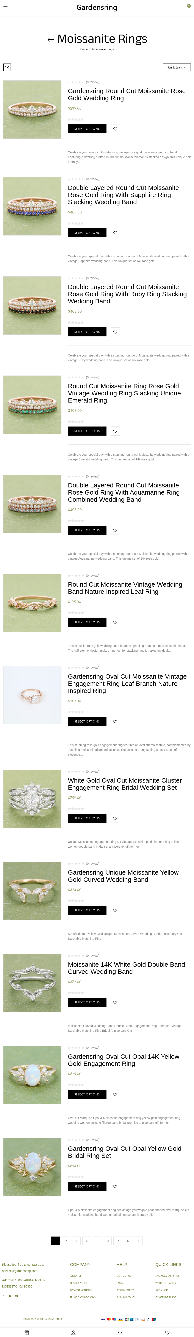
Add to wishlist (115, 128)
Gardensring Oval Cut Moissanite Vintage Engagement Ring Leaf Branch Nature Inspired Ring (127, 683)
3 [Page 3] (76, 1241)
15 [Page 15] (107, 1241)
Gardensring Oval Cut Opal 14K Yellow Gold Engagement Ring (123, 1060)
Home (84, 49)
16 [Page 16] (118, 1241)
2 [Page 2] (66, 1241)
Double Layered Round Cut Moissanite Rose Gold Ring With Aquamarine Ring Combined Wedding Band (124, 492)
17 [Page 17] (128, 1241)
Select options (87, 129)
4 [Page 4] (87, 1241)
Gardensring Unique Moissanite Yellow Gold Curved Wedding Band (123, 876)
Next (138, 1241)
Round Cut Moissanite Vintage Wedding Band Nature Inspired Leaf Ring (125, 588)
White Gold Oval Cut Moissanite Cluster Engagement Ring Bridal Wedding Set (125, 784)
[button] (186, 8)
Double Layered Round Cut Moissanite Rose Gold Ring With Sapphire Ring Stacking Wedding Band (123, 194)
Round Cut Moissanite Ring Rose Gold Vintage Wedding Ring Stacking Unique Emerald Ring (124, 393)
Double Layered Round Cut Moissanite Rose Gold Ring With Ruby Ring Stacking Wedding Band (127, 294)
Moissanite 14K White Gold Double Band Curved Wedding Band (126, 968)
